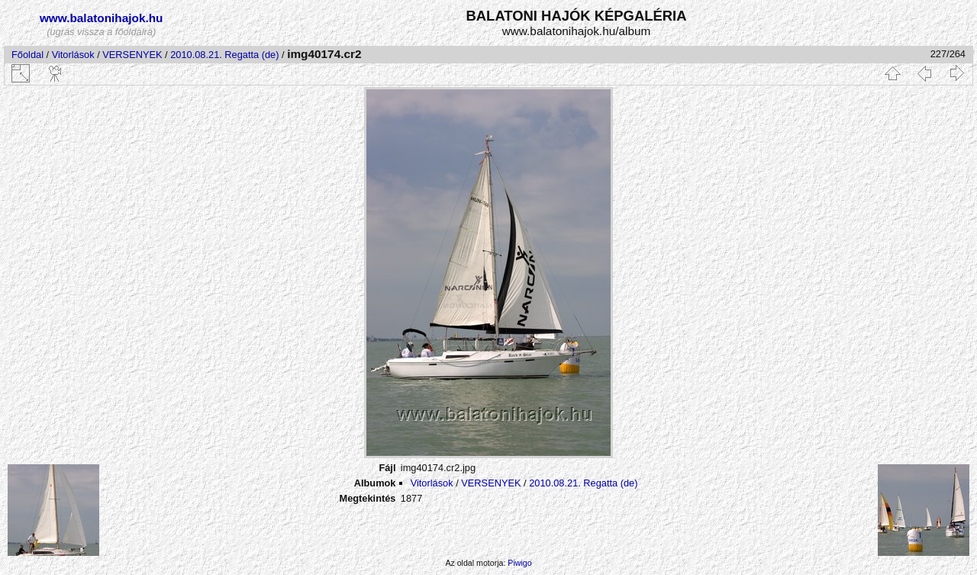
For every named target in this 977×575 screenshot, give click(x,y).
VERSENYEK (132, 54)
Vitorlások (73, 54)
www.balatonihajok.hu (101, 17)
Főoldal (27, 54)
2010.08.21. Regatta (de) (224, 54)
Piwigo (519, 562)
